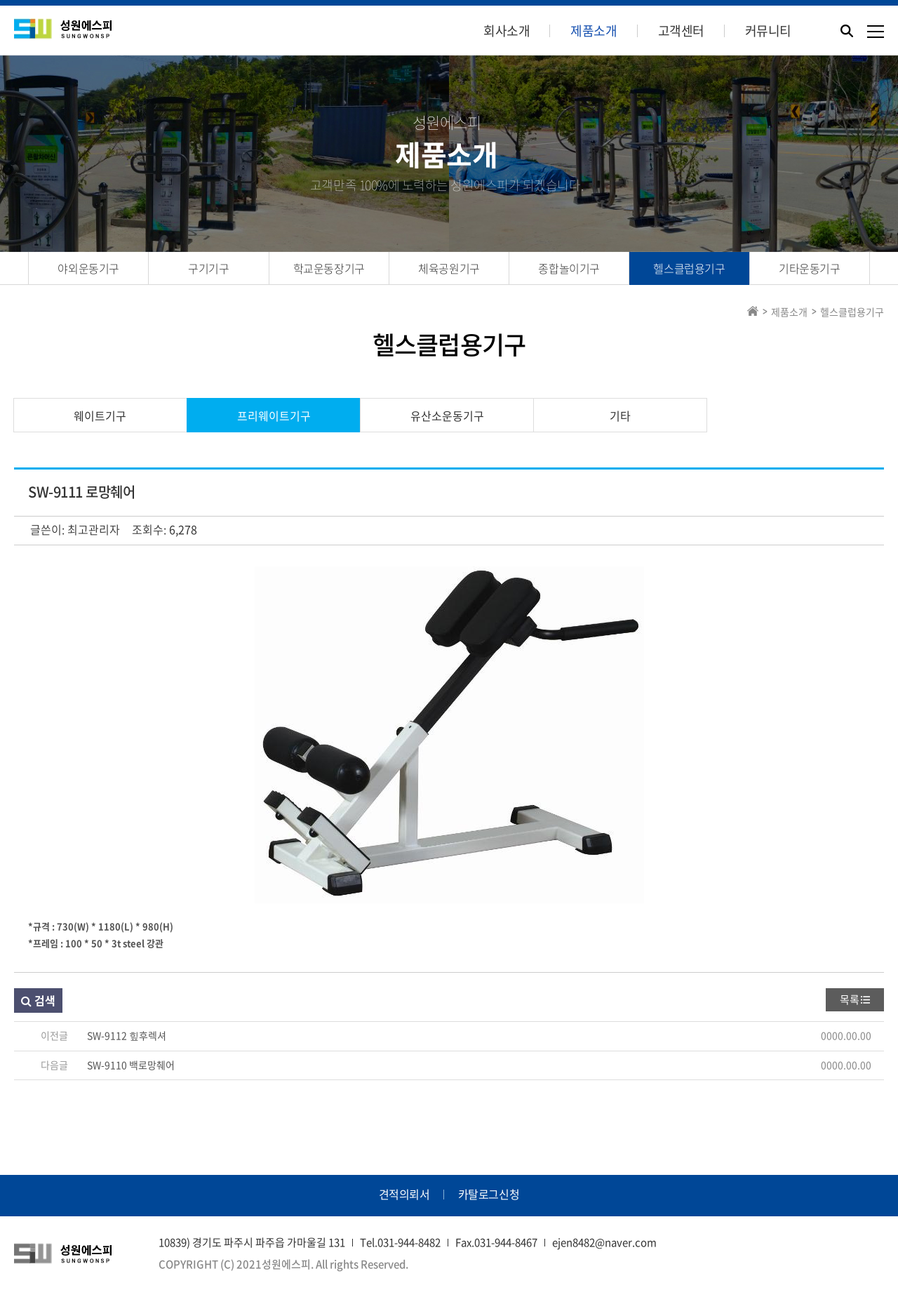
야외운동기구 (88, 268)
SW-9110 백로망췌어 (131, 1065)
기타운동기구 (809, 268)
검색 (38, 1000)
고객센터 (681, 30)
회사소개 (506, 30)
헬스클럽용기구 (689, 268)
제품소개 (593, 30)
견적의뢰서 (404, 1193)
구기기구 (208, 268)
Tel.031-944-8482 (400, 1242)
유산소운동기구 (447, 415)
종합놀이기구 (569, 268)
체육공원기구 (449, 268)
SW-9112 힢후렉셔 (126, 1035)
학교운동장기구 (329, 268)
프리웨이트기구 (274, 415)
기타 (620, 415)
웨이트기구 (100, 415)
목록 (849, 999)
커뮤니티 (768, 30)
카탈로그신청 (489, 1193)
